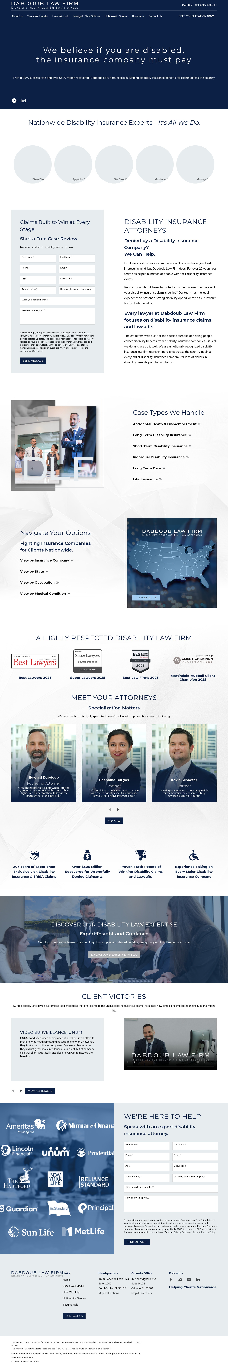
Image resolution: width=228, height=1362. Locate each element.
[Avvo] (180, 1279)
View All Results (38, 1090)
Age (22, 278)
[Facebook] (171, 1279)
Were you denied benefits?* (34, 299)
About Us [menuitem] (16, 16)
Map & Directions (109, 1293)
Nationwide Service (74, 1298)
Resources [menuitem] (138, 16)
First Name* (26, 257)
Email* (62, 267)
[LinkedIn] (198, 1279)
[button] (23, 100)
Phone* (24, 267)
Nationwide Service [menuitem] (116, 16)
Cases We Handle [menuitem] (37, 16)
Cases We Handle (73, 1285)
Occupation (65, 278)
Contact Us (74, 1316)
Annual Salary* (28, 289)
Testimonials (70, 1304)
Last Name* (65, 257)
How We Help (71, 1292)
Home (66, 1279)
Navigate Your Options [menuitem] (86, 16)
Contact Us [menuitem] (155, 16)
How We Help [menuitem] (60, 16)
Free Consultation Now (196, 16)
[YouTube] (189, 1279)
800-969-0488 (206, 5)
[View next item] (19, 1090)
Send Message (31, 360)
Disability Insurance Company (74, 289)
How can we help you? (32, 310)
